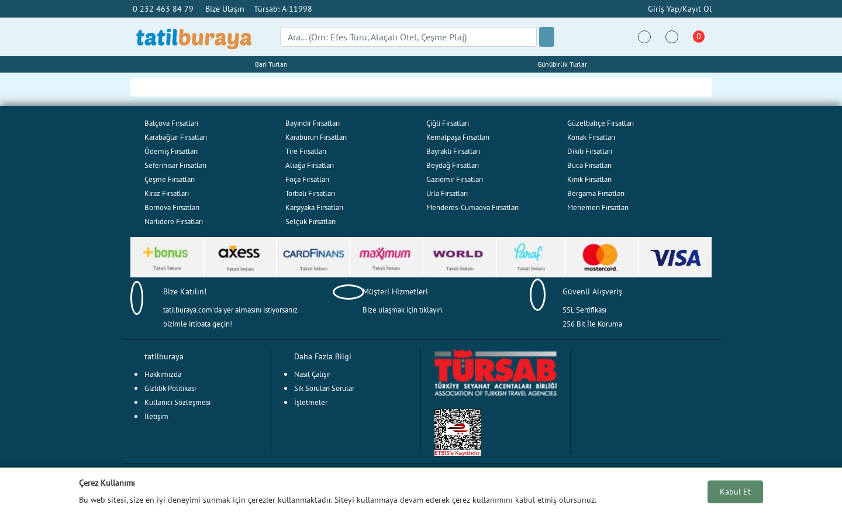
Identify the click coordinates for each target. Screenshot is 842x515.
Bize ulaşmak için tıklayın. (403, 310)
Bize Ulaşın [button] (224, 8)
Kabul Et (735, 491)
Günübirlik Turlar (562, 64)
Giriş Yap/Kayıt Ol (679, 8)
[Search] (408, 37)
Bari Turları (271, 64)
